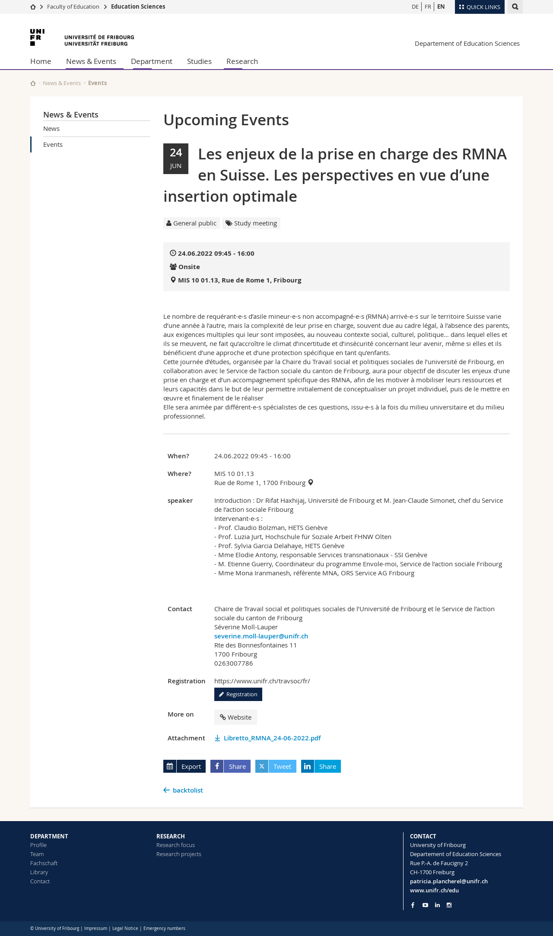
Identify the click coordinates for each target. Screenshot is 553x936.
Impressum (95, 928)
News (51, 128)
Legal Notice (125, 928)
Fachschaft (43, 863)
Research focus (175, 845)
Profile (38, 845)
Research (242, 61)
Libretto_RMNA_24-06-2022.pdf (272, 737)
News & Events (91, 61)
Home (40, 61)
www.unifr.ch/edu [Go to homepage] (434, 890)
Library (39, 872)
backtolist (188, 790)
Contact (40, 881)
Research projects (178, 854)
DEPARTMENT (49, 836)
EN (441, 6)
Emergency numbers (164, 928)
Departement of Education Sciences (467, 43)
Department (151, 61)
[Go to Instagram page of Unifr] (449, 905)
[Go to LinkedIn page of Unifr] (437, 905)
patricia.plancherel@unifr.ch (449, 881)
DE (415, 6)
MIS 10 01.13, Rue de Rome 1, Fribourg (239, 280)
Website (235, 717)
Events (53, 144)
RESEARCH (170, 836)
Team (37, 854)
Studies (199, 61)
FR (428, 6)
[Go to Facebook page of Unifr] (413, 905)
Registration (238, 694)
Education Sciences (138, 6)
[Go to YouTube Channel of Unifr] (425, 905)
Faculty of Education (73, 6)
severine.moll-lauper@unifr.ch (261, 636)
